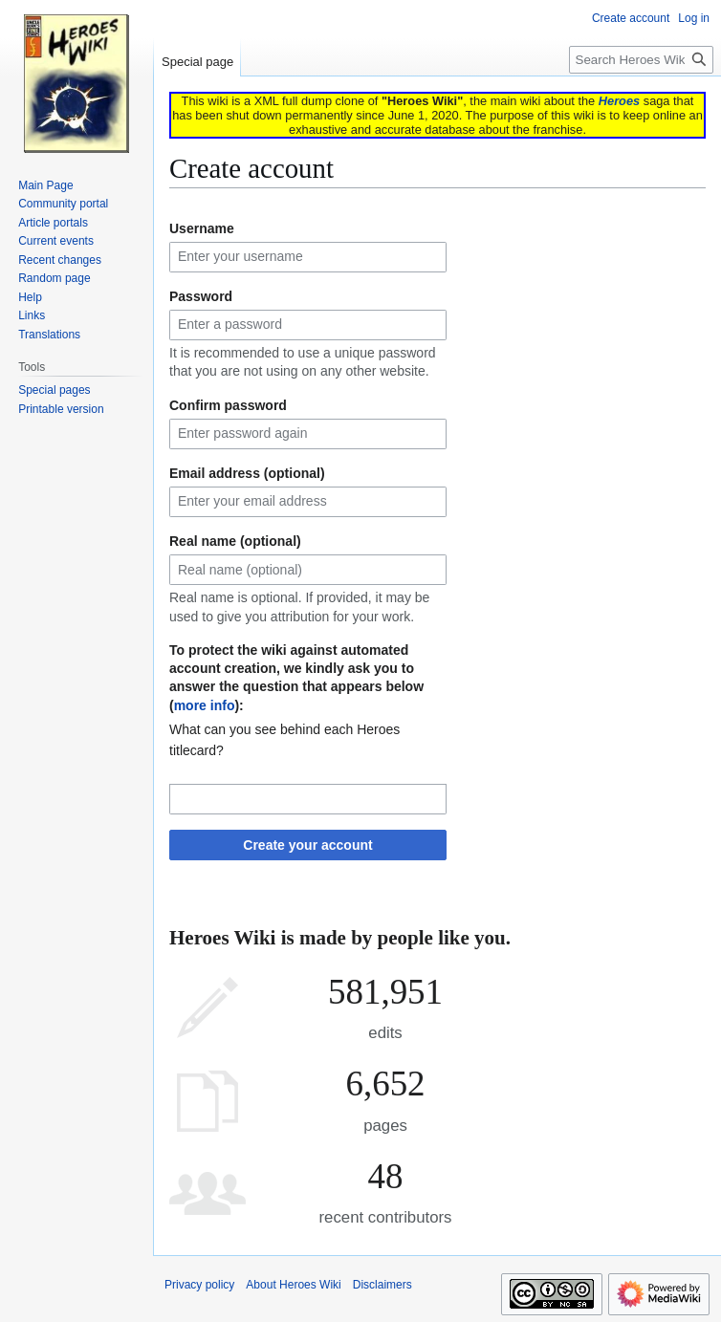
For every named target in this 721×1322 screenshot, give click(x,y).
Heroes (619, 101)
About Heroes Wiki (293, 1284)
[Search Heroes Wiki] (641, 60)
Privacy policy (199, 1284)
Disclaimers (382, 1284)
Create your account (307, 845)
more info (204, 705)
